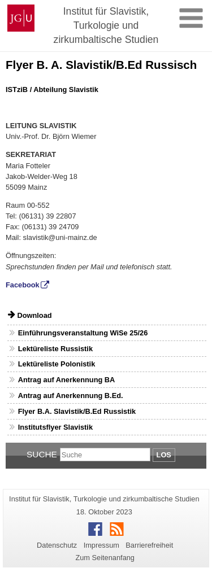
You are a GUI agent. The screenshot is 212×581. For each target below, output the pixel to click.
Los (164, 455)
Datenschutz (57, 545)
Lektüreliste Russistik (55, 348)
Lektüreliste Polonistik (57, 364)
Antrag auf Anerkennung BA (66, 379)
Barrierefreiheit (149, 545)
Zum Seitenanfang (105, 557)
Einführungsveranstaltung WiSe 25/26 (83, 333)
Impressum (101, 545)
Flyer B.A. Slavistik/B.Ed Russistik (77, 411)
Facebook (23, 285)
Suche (42, 454)
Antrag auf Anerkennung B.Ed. (70, 395)
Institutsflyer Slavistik (55, 427)
